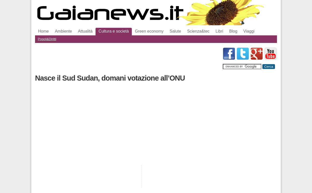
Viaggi (249, 31)
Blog (233, 31)
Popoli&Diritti (47, 39)
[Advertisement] (127, 58)
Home (43, 31)
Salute (175, 31)
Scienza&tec (198, 31)
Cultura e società (114, 31)
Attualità (85, 31)
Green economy (149, 31)
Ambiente (63, 31)
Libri (219, 31)
